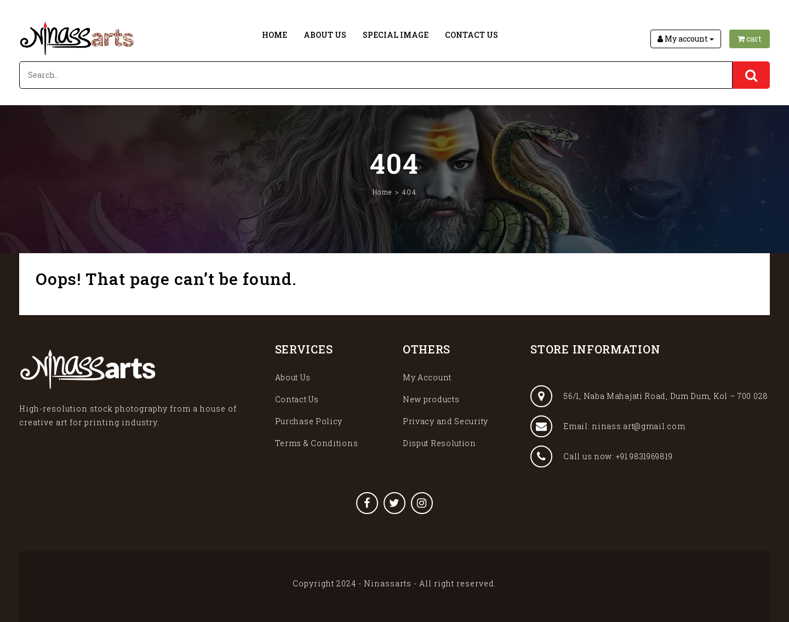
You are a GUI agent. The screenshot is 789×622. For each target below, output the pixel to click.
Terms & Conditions (316, 443)
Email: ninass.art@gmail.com (607, 426)
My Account (427, 377)
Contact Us (471, 35)
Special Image (395, 35)
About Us (325, 35)
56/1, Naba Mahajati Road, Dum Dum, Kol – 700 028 (649, 396)
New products (431, 399)
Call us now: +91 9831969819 (601, 456)
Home (274, 35)
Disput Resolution (439, 443)
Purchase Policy (309, 421)
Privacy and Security (445, 421)
